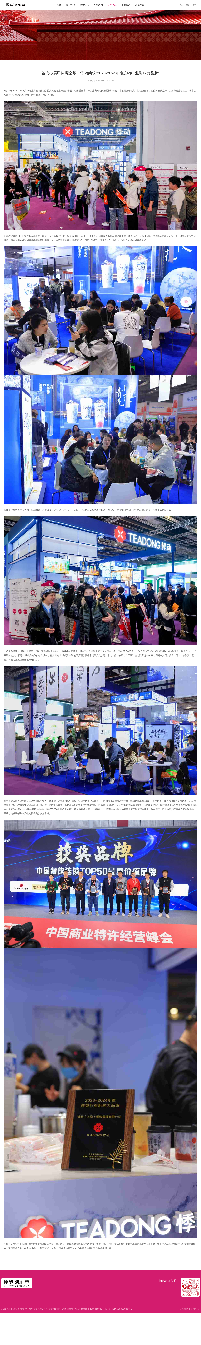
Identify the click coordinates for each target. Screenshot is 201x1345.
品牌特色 (84, 5)
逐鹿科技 (195, 1309)
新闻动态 (112, 5)
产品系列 (98, 5)
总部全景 (139, 5)
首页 (59, 5)
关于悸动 (70, 5)
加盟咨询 (125, 5)
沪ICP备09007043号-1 (121, 1309)
